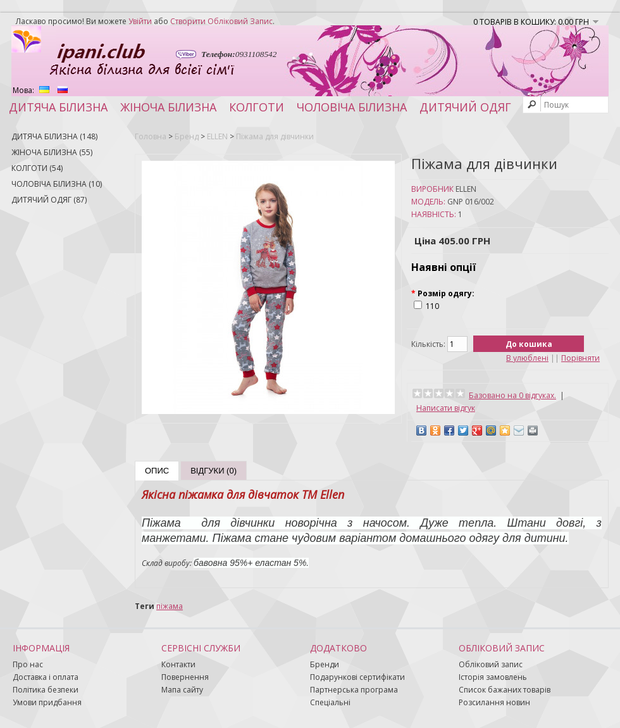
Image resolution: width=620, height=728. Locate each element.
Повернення (185, 677)
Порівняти (580, 358)
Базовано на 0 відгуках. (512, 395)
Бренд (187, 136)
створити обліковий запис (221, 21)
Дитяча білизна (58, 107)
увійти (140, 21)
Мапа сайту (182, 689)
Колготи (256, 107)
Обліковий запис (491, 664)
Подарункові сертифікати (357, 677)
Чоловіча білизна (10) (56, 184)
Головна (150, 136)
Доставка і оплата (45, 677)
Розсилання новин (494, 702)
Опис (157, 470)
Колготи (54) (37, 168)
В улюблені (527, 358)
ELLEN (217, 136)
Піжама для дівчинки (275, 136)
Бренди (324, 664)
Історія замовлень (493, 677)
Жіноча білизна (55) (51, 152)
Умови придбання (47, 702)
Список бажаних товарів (504, 689)
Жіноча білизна (168, 107)
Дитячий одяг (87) (49, 199)
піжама (169, 606)
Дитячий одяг (465, 107)
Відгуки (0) (213, 470)
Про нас (28, 664)
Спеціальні (330, 702)
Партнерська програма (354, 689)
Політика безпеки (45, 689)
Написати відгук (445, 408)
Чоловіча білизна (352, 107)
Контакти (178, 664)
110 (432, 306)
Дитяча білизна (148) (54, 136)
